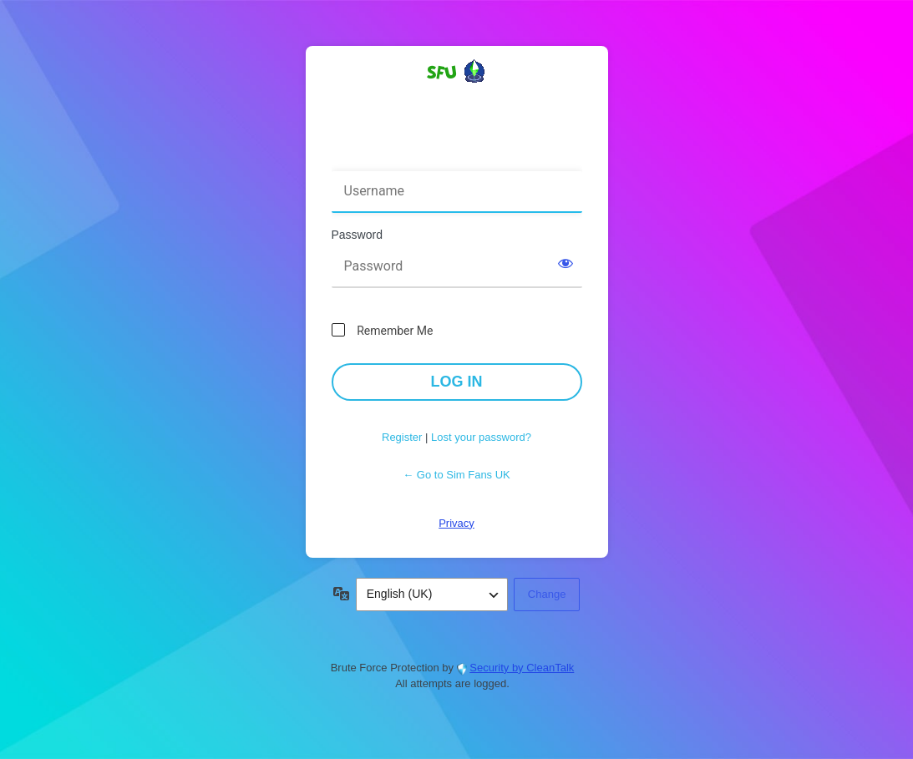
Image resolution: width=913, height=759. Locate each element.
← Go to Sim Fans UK (456, 474)
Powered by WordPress (457, 101)
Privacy (456, 523)
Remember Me (395, 330)
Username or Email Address (409, 159)
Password (357, 234)
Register (402, 437)
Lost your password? (481, 437)
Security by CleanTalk (521, 667)
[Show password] (565, 263)
